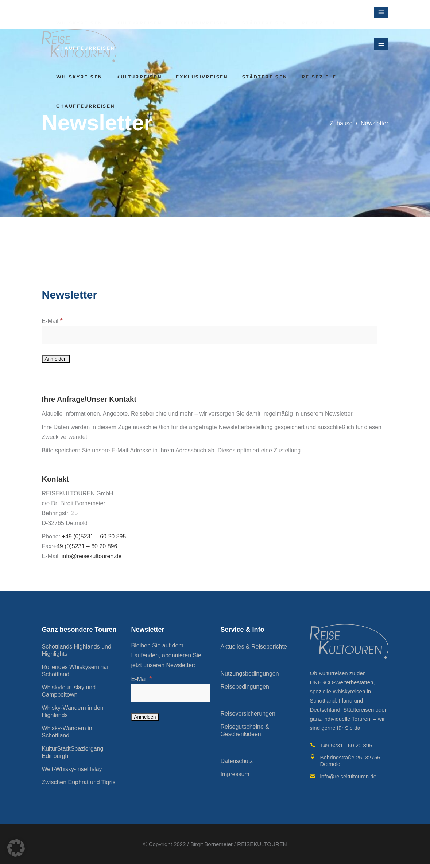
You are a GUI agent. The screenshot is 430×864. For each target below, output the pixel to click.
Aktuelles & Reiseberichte (254, 646)
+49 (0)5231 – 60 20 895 (94, 536)
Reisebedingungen (245, 687)
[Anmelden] (56, 359)
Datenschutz (237, 761)
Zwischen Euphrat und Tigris (79, 782)
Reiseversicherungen (248, 714)
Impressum (235, 774)
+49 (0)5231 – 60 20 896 (85, 546)
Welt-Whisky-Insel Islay (72, 769)
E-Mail (52, 321)
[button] (16, 848)
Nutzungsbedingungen (250, 673)
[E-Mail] (209, 335)
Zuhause (341, 123)
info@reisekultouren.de (92, 556)
